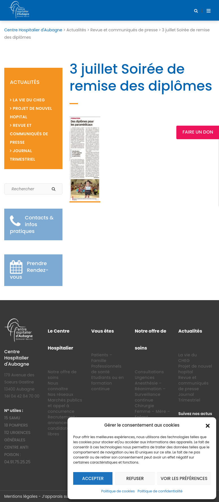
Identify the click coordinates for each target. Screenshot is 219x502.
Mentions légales (21, 496)
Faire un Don (198, 132)
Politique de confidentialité (160, 491)
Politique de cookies (118, 491)
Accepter (93, 478)
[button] (208, 425)
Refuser (135, 478)
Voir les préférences (184, 478)
